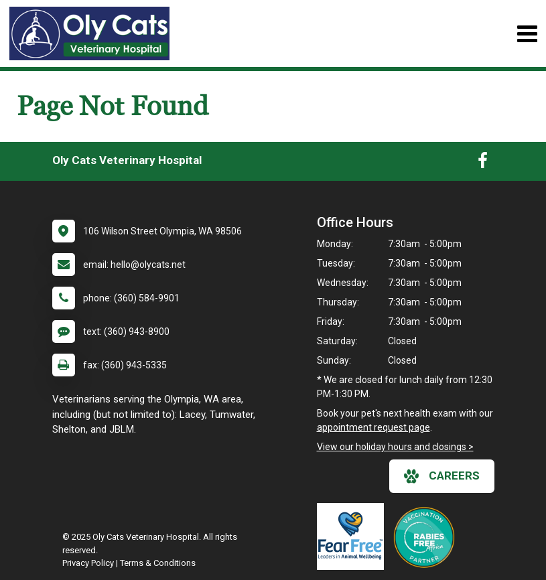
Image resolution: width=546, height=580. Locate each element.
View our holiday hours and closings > (395, 446)
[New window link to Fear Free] (354, 536)
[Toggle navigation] (527, 34)
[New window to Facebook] (482, 163)
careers (442, 476)
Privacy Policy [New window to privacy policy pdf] (88, 563)
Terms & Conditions (158, 563)
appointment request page (373, 427)
